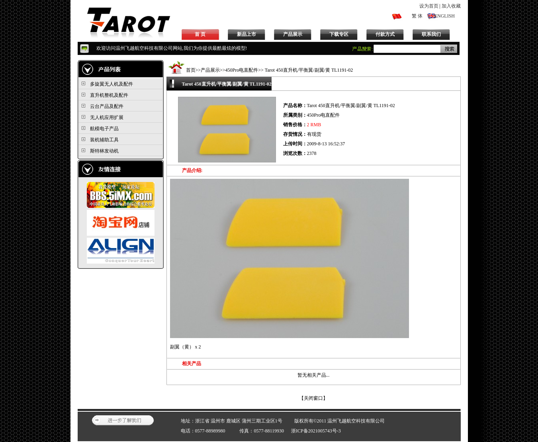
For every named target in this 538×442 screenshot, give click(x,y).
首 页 (200, 34)
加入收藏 (451, 6)
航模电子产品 (104, 128)
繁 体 (417, 16)
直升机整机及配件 (109, 95)
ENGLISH (444, 16)
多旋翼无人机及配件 (111, 84)
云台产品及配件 (106, 106)
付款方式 (385, 34)
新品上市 (246, 34)
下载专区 (338, 34)
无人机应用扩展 (106, 117)
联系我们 (431, 34)
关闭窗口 (313, 398)
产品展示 (292, 34)
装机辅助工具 (104, 140)
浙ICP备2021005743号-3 (316, 431)
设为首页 (428, 6)
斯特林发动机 (104, 151)
